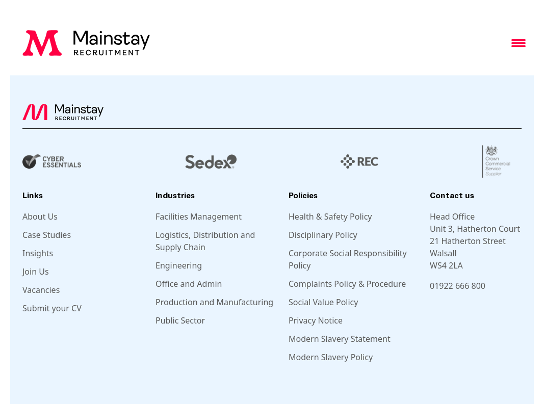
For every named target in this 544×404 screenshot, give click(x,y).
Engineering (179, 265)
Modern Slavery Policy (331, 357)
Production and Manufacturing (214, 302)
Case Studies (46, 234)
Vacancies (41, 289)
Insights (37, 253)
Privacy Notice (316, 320)
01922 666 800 (457, 285)
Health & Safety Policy (330, 216)
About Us (40, 216)
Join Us (35, 271)
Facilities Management (199, 216)
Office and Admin (189, 283)
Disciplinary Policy (323, 234)
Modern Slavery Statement (340, 338)
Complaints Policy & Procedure (347, 283)
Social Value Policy (323, 302)
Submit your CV (52, 308)
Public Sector (180, 320)
